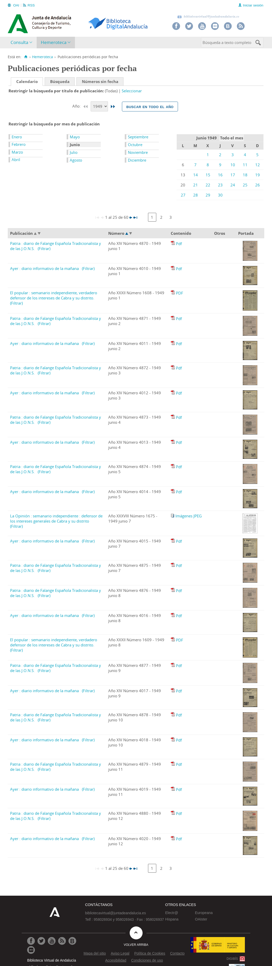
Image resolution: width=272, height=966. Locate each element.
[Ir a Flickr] (31, 950)
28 (195, 195)
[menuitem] (23, 42)
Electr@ (171, 913)
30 (220, 195)
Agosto (76, 160)
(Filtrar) (44, 248)
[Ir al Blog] (72, 941)
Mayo (75, 136)
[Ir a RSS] (62, 941)
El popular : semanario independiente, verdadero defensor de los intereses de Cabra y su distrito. (53, 295)
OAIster (201, 919)
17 (232, 174)
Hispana (171, 919)
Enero (17, 136)
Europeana (204, 913)
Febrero (19, 144)
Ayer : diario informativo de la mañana (44, 268)
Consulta (19, 42)
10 (232, 164)
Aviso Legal (120, 953)
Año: (77, 106)
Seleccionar (132, 90)
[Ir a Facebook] (31, 941)
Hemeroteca (53, 42)
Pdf (179, 243)
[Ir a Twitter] (41, 941)
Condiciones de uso (147, 960)
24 (232, 184)
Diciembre (137, 160)
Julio (73, 152)
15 (208, 174)
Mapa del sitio (94, 953)
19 (257, 174)
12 (257, 164)
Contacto (177, 953)
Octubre (135, 144)
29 (208, 195)
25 (245, 184)
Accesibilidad (115, 960)
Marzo (17, 152)
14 (195, 174)
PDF (179, 293)
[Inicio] (26, 57)
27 (183, 195)
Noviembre (138, 152)
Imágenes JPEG (188, 515)
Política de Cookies (149, 953)
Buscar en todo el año (150, 106)
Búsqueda (59, 81)
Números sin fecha (100, 81)
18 (245, 174)
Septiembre (138, 136)
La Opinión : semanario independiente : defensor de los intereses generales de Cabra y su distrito (56, 518)
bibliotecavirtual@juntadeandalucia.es (208, 16)
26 (257, 184)
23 (220, 184)
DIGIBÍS (232, 959)
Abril (16, 159)
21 (195, 184)
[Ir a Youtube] (52, 941)
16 (220, 174)
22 (208, 184)
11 (245, 164)
